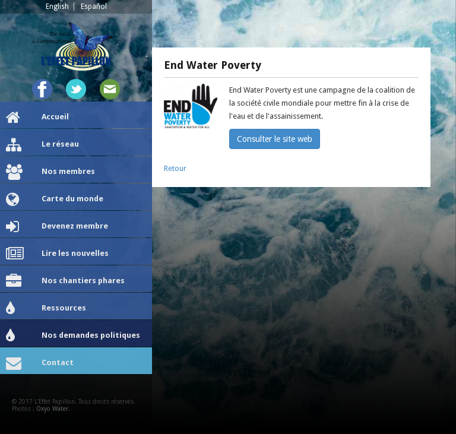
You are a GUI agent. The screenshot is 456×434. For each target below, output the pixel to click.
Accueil (37, 117)
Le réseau (42, 145)
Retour (175, 168)
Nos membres (50, 172)
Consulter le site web (274, 139)
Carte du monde (54, 199)
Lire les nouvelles (57, 254)
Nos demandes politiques (73, 336)
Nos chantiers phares (65, 281)
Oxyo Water (52, 409)
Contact (40, 363)
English (57, 6)
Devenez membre (57, 227)
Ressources (46, 308)
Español (94, 6)
